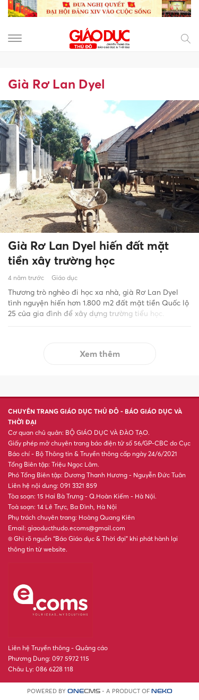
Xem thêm (100, 353)
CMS (83, 691)
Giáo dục (64, 278)
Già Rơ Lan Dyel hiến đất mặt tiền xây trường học (88, 253)
